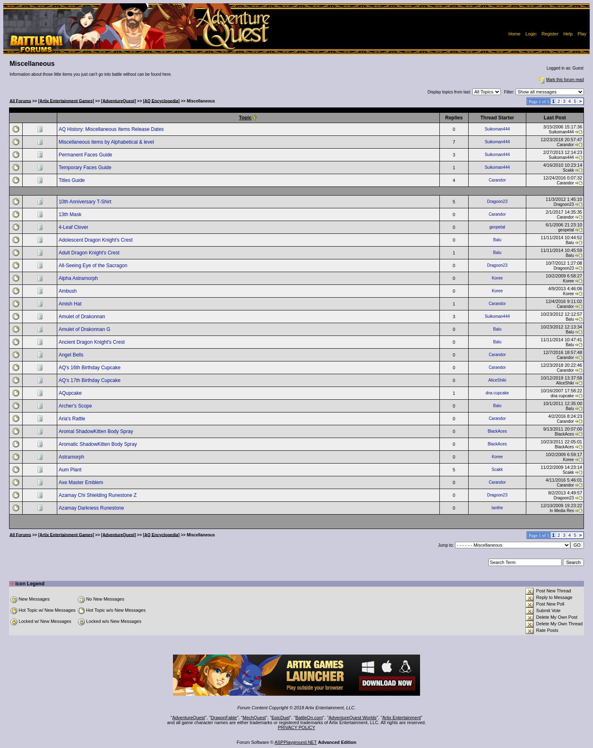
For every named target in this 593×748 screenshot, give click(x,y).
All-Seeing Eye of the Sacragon (93, 265)
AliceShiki (497, 380)
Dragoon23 (497, 201)
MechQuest (254, 717)
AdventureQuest (188, 717)
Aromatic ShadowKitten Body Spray (98, 444)
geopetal (497, 227)
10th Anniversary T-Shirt (85, 202)
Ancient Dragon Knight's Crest (92, 342)
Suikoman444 (497, 129)
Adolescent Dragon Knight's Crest (96, 240)
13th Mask (70, 214)
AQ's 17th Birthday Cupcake (90, 380)
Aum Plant (70, 470)
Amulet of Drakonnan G (85, 329)
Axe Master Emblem (81, 482)
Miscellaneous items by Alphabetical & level (106, 142)
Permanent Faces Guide (85, 155)
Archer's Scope (75, 406)
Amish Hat (70, 304)
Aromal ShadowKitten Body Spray (96, 431)
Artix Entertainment (401, 717)
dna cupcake (497, 393)
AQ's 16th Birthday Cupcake (90, 368)
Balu (497, 240)
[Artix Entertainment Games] (66, 100)
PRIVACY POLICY (296, 727)
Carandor (565, 144)
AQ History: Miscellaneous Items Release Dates (111, 129)
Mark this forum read (560, 79)
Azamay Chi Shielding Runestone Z (98, 495)
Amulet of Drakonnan (82, 316)
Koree (497, 278)
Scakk (568, 170)
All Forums (20, 100)
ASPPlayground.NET (296, 742)
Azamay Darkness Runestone (91, 508)
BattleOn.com (309, 717)
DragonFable (224, 717)
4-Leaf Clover (73, 227)
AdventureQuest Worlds (353, 717)
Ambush (68, 291)
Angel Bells (71, 355)
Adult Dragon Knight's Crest (89, 253)
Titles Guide (72, 180)
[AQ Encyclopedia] (161, 100)
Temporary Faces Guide (85, 167)
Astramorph (71, 457)
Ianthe (497, 508)
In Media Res (562, 510)
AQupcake (70, 393)
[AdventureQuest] (118, 100)
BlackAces (497, 431)
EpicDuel (280, 717)
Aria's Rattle (72, 419)
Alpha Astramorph (78, 278)
